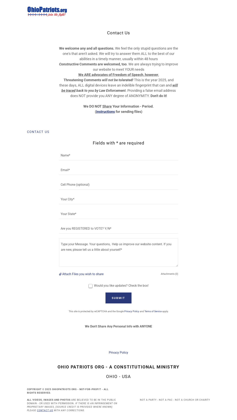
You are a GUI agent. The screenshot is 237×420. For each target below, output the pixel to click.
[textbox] (118, 155)
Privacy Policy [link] (131, 311)
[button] (60, 274)
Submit (118, 298)
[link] (47, 11)
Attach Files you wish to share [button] (83, 274)
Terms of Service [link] (153, 311)
